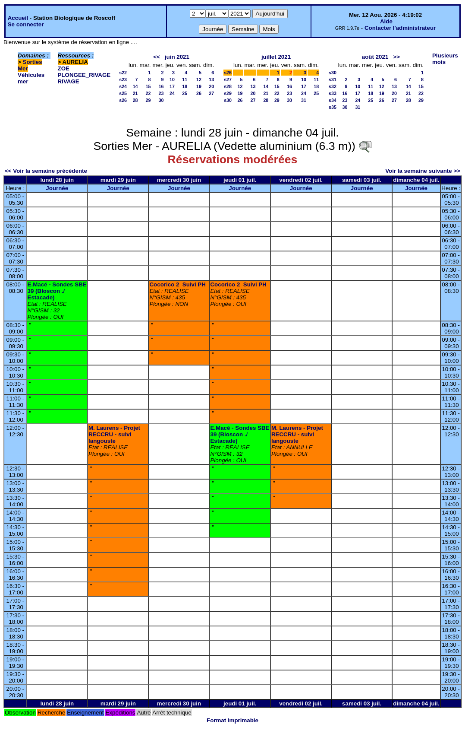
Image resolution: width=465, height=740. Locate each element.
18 (184, 86)
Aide (386, 21)
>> (396, 57)
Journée (57, 188)
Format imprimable (232, 720)
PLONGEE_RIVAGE (84, 75)
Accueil (18, 18)
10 (172, 79)
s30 (228, 100)
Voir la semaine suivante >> (422, 171)
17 (172, 86)
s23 (123, 79)
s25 (123, 93)
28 (135, 100)
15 (148, 86)
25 (184, 93)
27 (211, 93)
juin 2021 (177, 57)
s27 (228, 79)
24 (172, 93)
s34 (332, 100)
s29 (228, 93)
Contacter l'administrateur (400, 28)
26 (198, 93)
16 (161, 86)
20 (211, 86)
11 (184, 79)
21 (135, 93)
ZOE (63, 68)
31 (303, 100)
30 (161, 100)
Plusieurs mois (445, 58)
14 (135, 86)
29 (148, 100)
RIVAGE (68, 81)
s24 (123, 86)
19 (198, 86)
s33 (332, 93)
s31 (332, 79)
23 (161, 93)
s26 (123, 100)
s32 (332, 86)
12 (198, 79)
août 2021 (375, 57)
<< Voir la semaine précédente (46, 171)
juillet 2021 (276, 57)
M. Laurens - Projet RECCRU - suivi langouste (114, 434)
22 (148, 93)
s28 (228, 86)
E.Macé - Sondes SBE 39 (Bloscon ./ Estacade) (57, 291)
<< (156, 57)
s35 (332, 107)
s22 (123, 72)
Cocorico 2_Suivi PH (177, 284)
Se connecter (26, 24)
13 (211, 79)
